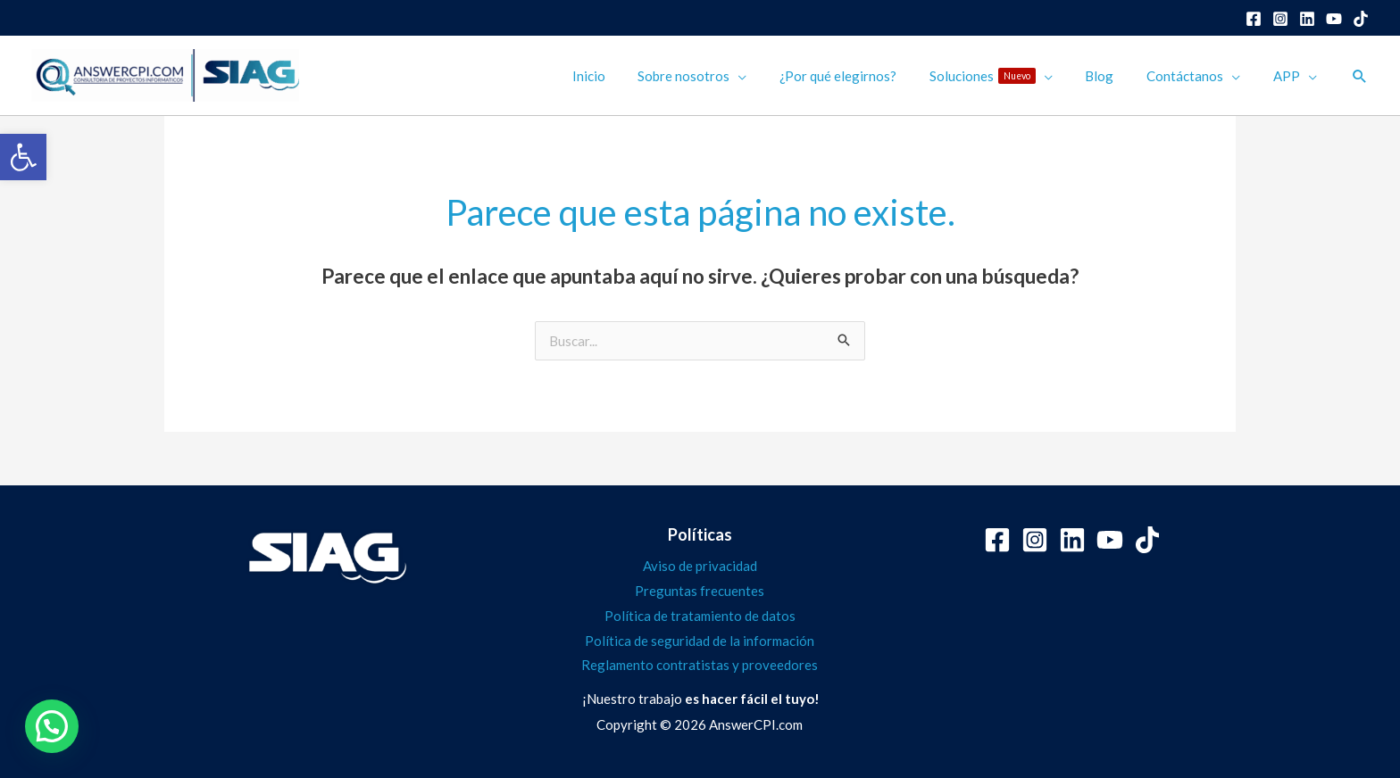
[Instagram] (1280, 19)
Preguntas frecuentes (699, 591)
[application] (770, 76)
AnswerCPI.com (756, 724)
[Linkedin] (1307, 19)
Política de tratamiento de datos (700, 616)
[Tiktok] (1147, 539)
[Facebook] (1254, 19)
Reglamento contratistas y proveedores (699, 665)
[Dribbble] (1361, 19)
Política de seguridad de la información (699, 641)
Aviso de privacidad (700, 566)
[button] (23, 157)
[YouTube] (1334, 19)
